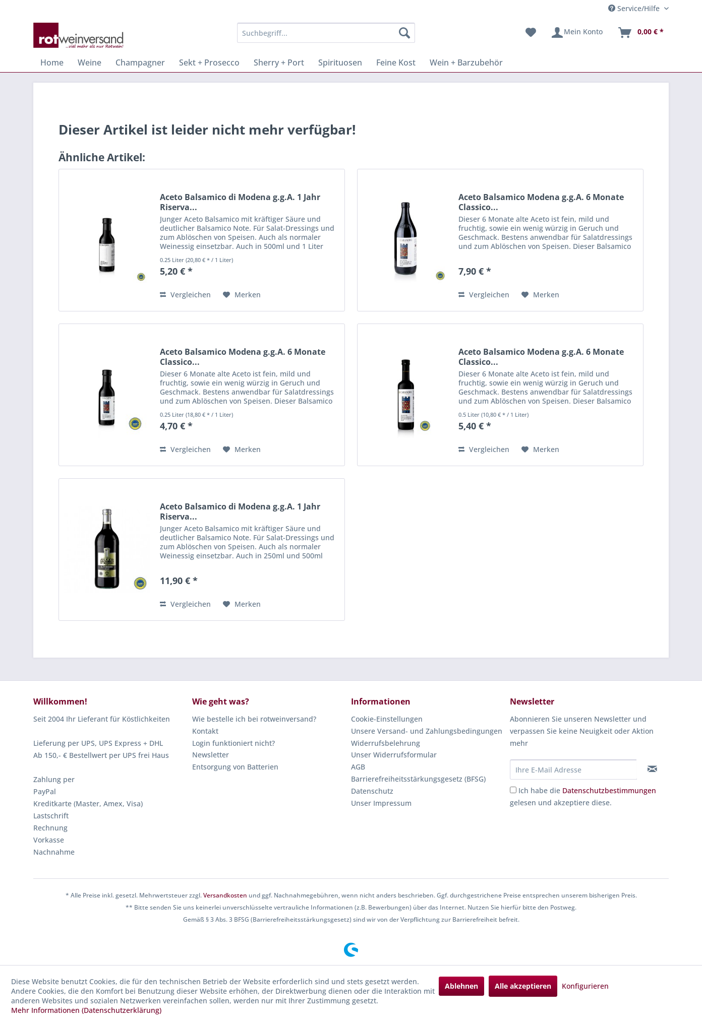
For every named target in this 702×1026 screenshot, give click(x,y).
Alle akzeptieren (523, 986)
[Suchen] (404, 33)
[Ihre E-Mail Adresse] (573, 769)
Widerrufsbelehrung (385, 743)
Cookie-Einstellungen (387, 719)
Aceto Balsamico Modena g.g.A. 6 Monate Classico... (541, 202)
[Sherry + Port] (279, 62)
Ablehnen (461, 986)
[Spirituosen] (340, 62)
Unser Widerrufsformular (394, 754)
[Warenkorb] (640, 33)
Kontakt (205, 731)
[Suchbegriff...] (326, 33)
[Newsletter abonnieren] (652, 769)
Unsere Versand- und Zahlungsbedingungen (426, 731)
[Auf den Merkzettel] (242, 295)
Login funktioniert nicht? (233, 743)
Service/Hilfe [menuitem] (635, 8)
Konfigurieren (585, 986)
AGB (358, 767)
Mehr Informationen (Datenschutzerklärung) (86, 1010)
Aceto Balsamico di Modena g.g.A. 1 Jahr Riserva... (240, 202)
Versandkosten (225, 895)
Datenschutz (372, 791)
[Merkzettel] (530, 33)
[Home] (52, 62)
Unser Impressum (381, 803)
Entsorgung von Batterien (235, 767)
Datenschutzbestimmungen (609, 790)
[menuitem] (326, 33)
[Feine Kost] (396, 62)
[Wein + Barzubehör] (466, 62)
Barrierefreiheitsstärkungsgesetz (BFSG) (418, 779)
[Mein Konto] (577, 33)
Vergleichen (185, 294)
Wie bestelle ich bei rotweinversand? (254, 719)
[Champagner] (140, 62)
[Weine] (89, 62)
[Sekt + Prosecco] (209, 62)
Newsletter (210, 754)
